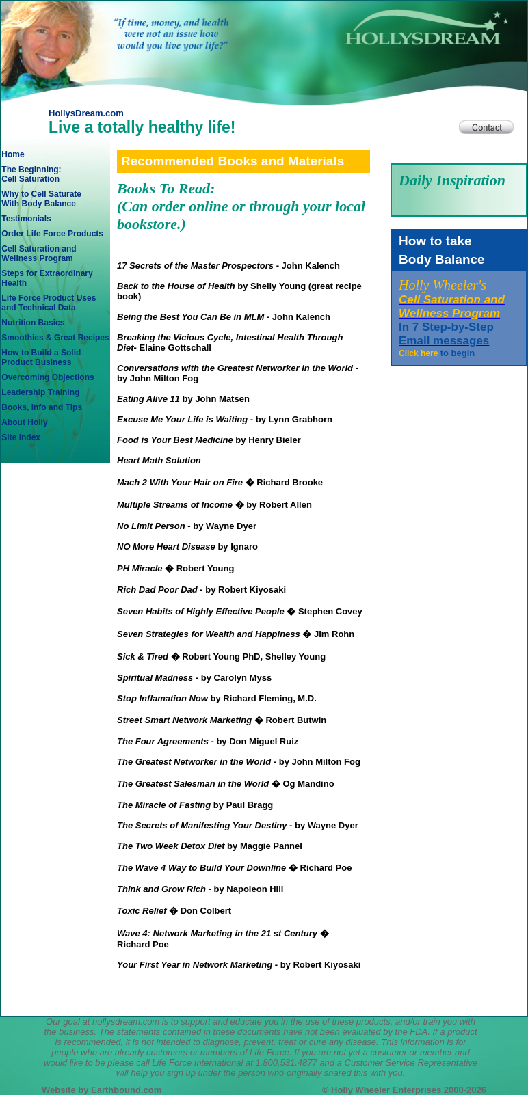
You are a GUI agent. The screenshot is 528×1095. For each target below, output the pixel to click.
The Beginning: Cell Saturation (31, 174)
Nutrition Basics (32, 322)
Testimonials (26, 219)
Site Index (20, 437)
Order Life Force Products (52, 234)
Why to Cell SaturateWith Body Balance (41, 198)
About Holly (24, 422)
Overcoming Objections (47, 377)
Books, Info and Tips (41, 407)
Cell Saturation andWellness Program (38, 253)
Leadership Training (40, 392)
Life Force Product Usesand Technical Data (48, 302)
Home (12, 154)
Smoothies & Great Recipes (55, 337)
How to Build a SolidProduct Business (41, 357)
